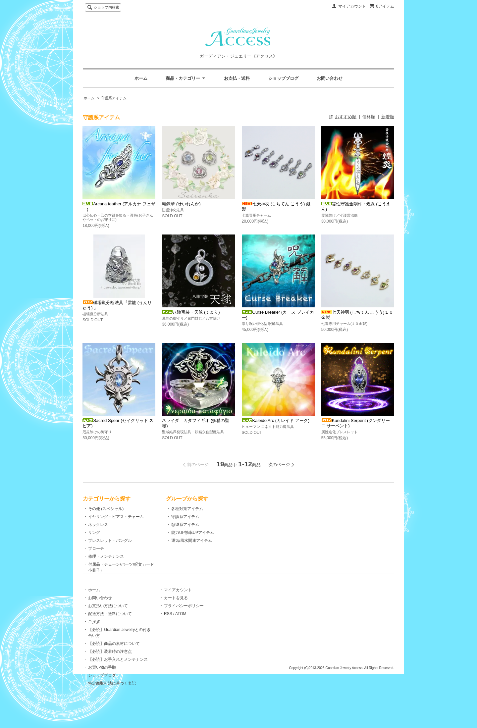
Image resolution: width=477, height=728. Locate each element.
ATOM (181, 629)
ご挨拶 (94, 637)
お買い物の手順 (102, 682)
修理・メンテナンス (106, 556)
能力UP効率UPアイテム (185, 532)
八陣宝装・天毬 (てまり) (191, 312)
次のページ (279, 464)
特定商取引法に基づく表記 (112, 698)
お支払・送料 (237, 78)
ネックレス (98, 524)
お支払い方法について (108, 621)
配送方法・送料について (110, 629)
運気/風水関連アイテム (184, 540)
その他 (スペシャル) (106, 508)
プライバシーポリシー (184, 621)
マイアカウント (352, 6)
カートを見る (176, 613)
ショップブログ (283, 78)
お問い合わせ (330, 78)
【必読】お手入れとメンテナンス (118, 674)
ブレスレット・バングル (110, 540)
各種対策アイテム (180, 508)
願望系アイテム (178, 524)
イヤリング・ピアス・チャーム (116, 516)
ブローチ (96, 548)
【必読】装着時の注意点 (110, 666)
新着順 (387, 116)
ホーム (140, 78)
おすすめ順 (345, 116)
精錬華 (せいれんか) (181, 203)
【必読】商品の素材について (114, 658)
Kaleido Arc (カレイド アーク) (276, 420)
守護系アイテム (114, 98)
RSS (168, 629)
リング (94, 532)
